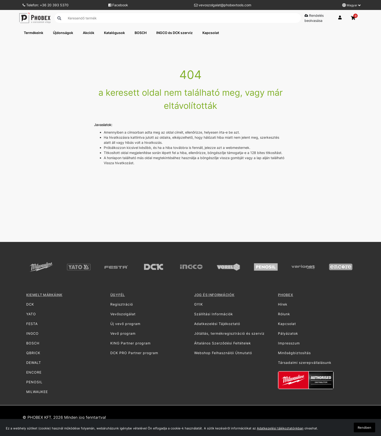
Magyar (351, 5)
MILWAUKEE (37, 392)
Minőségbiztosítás (294, 353)
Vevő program (123, 333)
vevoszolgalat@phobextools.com (222, 5)
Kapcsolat (210, 33)
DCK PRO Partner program (134, 353)
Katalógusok (114, 33)
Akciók (88, 33)
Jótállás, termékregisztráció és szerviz (229, 333)
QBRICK (33, 353)
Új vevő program (125, 324)
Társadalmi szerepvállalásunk (304, 362)
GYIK (198, 304)
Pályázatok (288, 333)
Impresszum (289, 343)
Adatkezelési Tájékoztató (217, 324)
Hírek (282, 304)
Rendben (364, 427)
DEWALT (33, 362)
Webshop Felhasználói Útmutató (223, 353)
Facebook (118, 5)
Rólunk (284, 314)
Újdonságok (63, 33)
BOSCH (141, 33)
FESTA (32, 324)
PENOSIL (34, 382)
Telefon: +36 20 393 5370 (46, 5)
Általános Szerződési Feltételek (222, 343)
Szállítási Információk (213, 314)
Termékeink (33, 33)
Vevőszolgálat (123, 314)
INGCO (32, 333)
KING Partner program (130, 343)
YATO (31, 314)
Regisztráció (121, 304)
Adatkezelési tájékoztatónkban (280, 428)
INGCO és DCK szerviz (174, 33)
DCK (30, 304)
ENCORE (34, 372)
